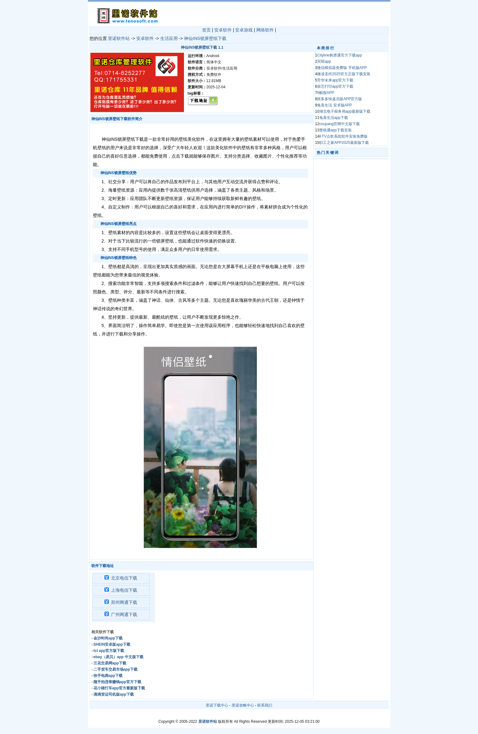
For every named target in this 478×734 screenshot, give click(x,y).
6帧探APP (325, 93)
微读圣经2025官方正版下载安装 (343, 74)
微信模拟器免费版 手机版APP (342, 68)
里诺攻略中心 (243, 705)
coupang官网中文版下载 (339, 124)
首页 (206, 29)
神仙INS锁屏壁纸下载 (205, 38)
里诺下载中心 (217, 705)
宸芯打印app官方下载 (335, 86)
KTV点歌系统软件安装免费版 (343, 136)
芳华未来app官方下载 (335, 80)
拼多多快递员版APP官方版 (339, 99)
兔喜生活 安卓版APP (334, 105)
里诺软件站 (119, 38)
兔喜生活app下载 (333, 117)
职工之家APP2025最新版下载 (344, 142)
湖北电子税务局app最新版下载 (344, 111)
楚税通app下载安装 (335, 130)
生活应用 (169, 38)
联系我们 (264, 705)
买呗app (324, 61)
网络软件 (265, 29)
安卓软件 (223, 29)
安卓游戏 (244, 29)
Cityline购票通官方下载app (339, 55)
